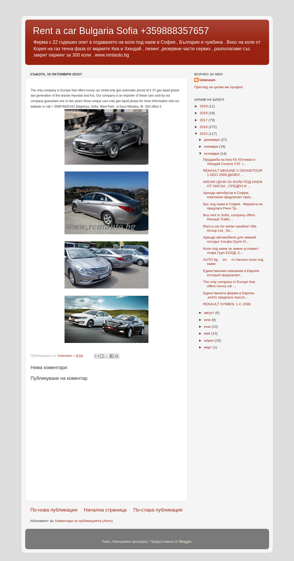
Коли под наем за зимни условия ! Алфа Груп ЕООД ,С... (231, 251)
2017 (204, 120)
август (209, 313)
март (208, 347)
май (207, 333)
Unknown (208, 80)
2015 (204, 134)
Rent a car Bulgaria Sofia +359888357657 (121, 30)
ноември (211, 146)
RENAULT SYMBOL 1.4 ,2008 (226, 304)
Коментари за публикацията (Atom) (84, 521)
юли (208, 320)
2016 (204, 127)
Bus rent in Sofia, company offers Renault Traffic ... (229, 217)
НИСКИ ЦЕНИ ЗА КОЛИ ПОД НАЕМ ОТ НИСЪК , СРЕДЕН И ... (233, 184)
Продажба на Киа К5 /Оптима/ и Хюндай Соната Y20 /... (229, 162)
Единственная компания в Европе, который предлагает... (231, 273)
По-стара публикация (157, 510)
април (209, 340)
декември (212, 140)
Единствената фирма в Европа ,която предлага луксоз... (228, 295)
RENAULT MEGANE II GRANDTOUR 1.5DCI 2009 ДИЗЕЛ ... (232, 173)
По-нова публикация (53, 510)
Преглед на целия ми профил (218, 87)
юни (208, 327)
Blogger (185, 541)
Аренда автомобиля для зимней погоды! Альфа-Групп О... (229, 239)
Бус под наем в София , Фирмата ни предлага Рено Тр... (233, 206)
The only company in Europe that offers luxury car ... (229, 284)
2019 (204, 106)
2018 (204, 113)
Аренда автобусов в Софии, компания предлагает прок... (228, 195)
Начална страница (105, 510)
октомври (212, 153)
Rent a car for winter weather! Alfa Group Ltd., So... (229, 228)
